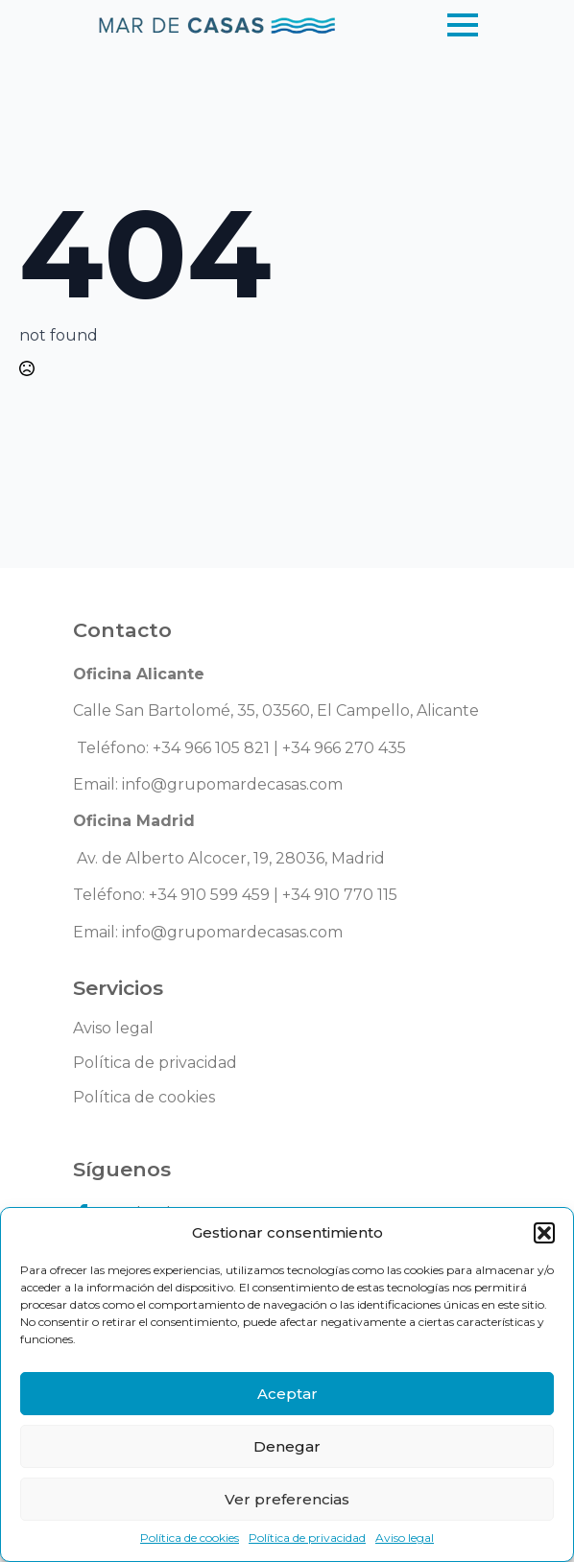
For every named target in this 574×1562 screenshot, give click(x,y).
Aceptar (287, 1393)
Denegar (287, 1446)
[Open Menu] (462, 25)
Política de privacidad (307, 1537)
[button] (544, 1232)
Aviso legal (404, 1537)
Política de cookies (189, 1537)
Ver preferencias (287, 1499)
